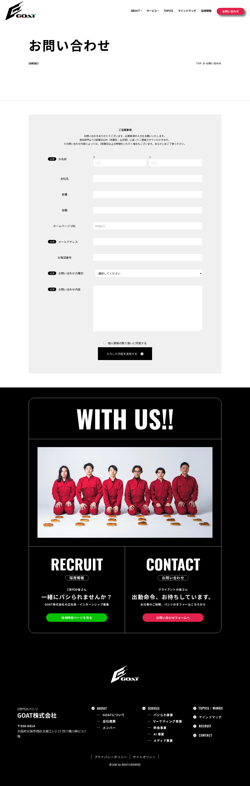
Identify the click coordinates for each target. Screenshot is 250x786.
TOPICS (168, 10)
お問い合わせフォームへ (173, 617)
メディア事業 (163, 740)
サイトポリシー (144, 756)
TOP (199, 63)
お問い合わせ (230, 11)
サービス (153, 10)
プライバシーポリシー (110, 756)
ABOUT (136, 10)
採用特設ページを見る (76, 617)
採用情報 (206, 10)
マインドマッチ (187, 10)
